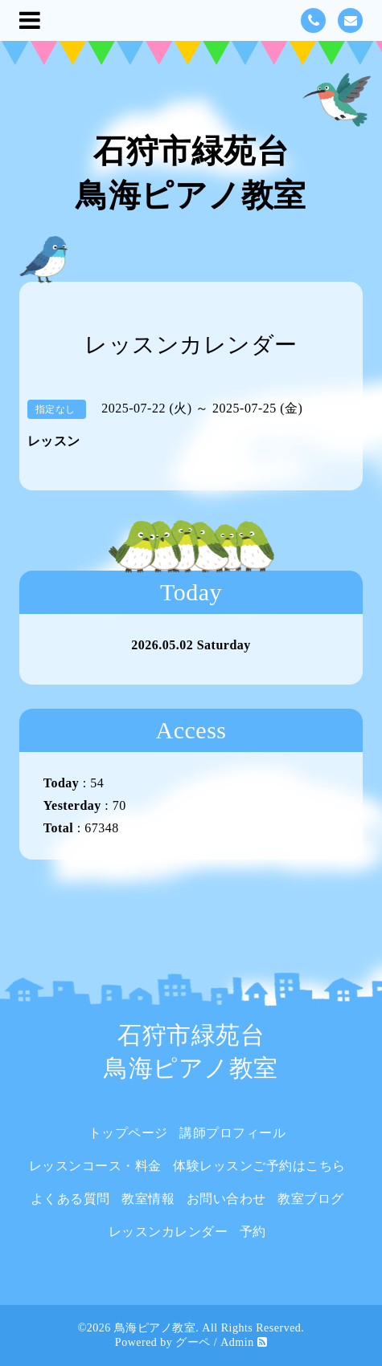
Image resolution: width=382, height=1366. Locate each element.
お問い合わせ (226, 1198)
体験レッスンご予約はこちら (259, 1166)
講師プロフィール (232, 1133)
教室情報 (148, 1198)
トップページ (128, 1133)
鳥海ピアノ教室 (155, 1328)
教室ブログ (310, 1198)
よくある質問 (70, 1198)
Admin (236, 1342)
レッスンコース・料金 (95, 1166)
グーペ (193, 1342)
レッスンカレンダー (168, 1231)
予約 (253, 1231)
